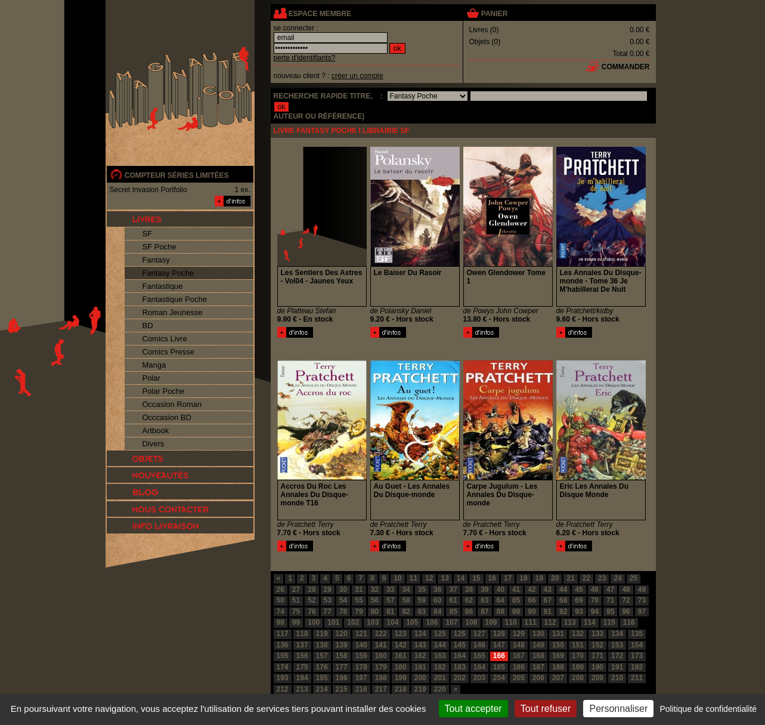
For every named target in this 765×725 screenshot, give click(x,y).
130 (538, 634)
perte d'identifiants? (305, 58)
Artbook (156, 430)
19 (539, 578)
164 (460, 656)
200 (420, 678)
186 (519, 667)
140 (361, 645)
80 (375, 611)
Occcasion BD (167, 417)
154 (637, 645)
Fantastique (163, 286)
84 (437, 611)
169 (558, 656)
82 (406, 611)
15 (476, 578)
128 (499, 634)
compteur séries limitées (177, 175)
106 (432, 622)
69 (579, 600)
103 (373, 622)
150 (558, 645)
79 (359, 611)
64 (500, 600)
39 (484, 589)
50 (280, 600)
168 (538, 656)
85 (453, 611)
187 (538, 667)
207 (558, 678)
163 (440, 656)
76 (311, 611)
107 (451, 622)
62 (469, 600)
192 (637, 667)
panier (494, 14)
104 (392, 622)
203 (479, 678)
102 (353, 622)
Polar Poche (164, 391)
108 (471, 622)
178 (361, 667)
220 (440, 689)
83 (422, 611)
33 (390, 589)
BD (148, 325)
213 (302, 689)
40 (500, 589)
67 (548, 600)
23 (602, 578)
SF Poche (159, 246)
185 (499, 667)
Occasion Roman (172, 404)
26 (280, 589)
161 (401, 656)
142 (401, 645)
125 (440, 634)
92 (563, 611)
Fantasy (156, 259)
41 (516, 589)
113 (570, 622)
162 (420, 656)
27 (296, 589)
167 (519, 656)
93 (579, 611)
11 (413, 578)
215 (342, 689)
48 (626, 589)
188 (558, 667)
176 (322, 667)
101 (333, 622)
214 (322, 689)
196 (342, 678)
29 (328, 589)
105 (412, 622)
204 (499, 678)
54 (343, 600)
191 (617, 667)
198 (381, 678)
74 (280, 611)
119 (322, 634)
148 (519, 645)
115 (609, 622)
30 (343, 589)
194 (302, 678)
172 (617, 656)
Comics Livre (165, 338)
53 (328, 600)
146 (479, 645)
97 (642, 611)
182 (440, 667)
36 (437, 589)
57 (390, 600)
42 (531, 589)
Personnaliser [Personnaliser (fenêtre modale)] (618, 709)
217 (381, 689)
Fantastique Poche (175, 299)
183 (460, 667)
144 (440, 645)
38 (469, 589)
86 (469, 611)
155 (283, 656)
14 (460, 578)
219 (420, 689)
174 (283, 667)
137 (302, 645)
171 (597, 656)
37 (453, 589)
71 (610, 600)
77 (328, 611)
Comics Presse (168, 351)
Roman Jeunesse (173, 312)
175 (302, 667)
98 (280, 622)
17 (508, 578)
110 (511, 622)
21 (570, 578)
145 (460, 645)
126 (460, 634)
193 (283, 678)
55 (359, 600)
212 (283, 689)
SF (148, 233)
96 (626, 611)
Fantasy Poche (168, 273)
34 (406, 589)
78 (343, 611)
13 (444, 578)
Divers (154, 443)
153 (617, 645)
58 (406, 600)
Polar (151, 378)
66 (531, 600)
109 (491, 622)
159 (361, 656)
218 (401, 689)
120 (342, 634)
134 (617, 634)
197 (361, 678)
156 (302, 656)
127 (479, 634)
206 (538, 678)
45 (579, 589)
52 (311, 600)
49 (642, 589)
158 (342, 656)
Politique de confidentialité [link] (708, 709)
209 (597, 678)
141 (381, 645)
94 (595, 611)
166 (499, 656)
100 (314, 622)
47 (610, 589)
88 (500, 611)
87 (484, 611)
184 (479, 667)
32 (375, 589)
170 (578, 656)
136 (283, 645)
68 (563, 600)
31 (359, 589)
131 (558, 634)
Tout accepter (473, 709)
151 (578, 645)
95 (610, 611)
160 (381, 656)
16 (492, 578)
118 (302, 634)
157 (322, 656)
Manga (154, 364)
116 (629, 622)
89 (516, 611)
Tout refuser (546, 709)
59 (422, 600)
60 (437, 600)
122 (381, 634)
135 (637, 634)
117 (283, 634)
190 (597, 667)
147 (499, 645)
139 (342, 645)
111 (531, 622)
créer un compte (357, 76)
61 (453, 600)
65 (516, 600)
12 (429, 578)
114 (590, 622)
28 (311, 589)
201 (440, 678)
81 (390, 611)
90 (531, 611)
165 (479, 656)
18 (523, 578)
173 (637, 656)
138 (322, 645)
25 (633, 578)
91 (548, 611)
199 (401, 678)
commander (626, 67)
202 (460, 678)
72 (626, 600)
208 (578, 678)
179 (381, 667)
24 (617, 578)
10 (397, 578)
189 (578, 667)
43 (548, 589)
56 (375, 600)
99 (296, 622)
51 (296, 600)
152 (597, 645)
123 (401, 634)
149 (538, 645)
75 (296, 611)
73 (642, 600)
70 (595, 600)
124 (420, 634)
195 (322, 678)
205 (519, 678)
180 (401, 667)
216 (361, 689)
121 (361, 634)
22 (586, 578)
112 (550, 622)
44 (563, 589)
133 (597, 634)
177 (342, 667)
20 (555, 578)
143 (420, 645)
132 (578, 634)
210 (617, 678)
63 (484, 600)
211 (637, 678)
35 (422, 589)
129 (519, 634)
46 (595, 589)
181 (420, 667)
